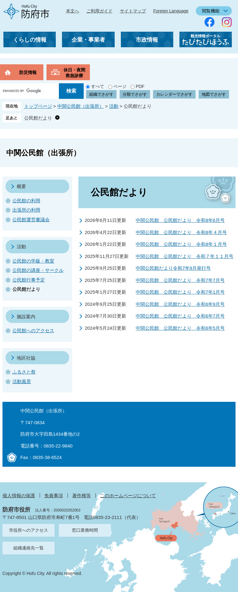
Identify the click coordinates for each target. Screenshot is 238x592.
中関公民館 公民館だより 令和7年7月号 (180, 280)
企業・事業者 (88, 40)
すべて (97, 86)
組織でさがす (101, 94)
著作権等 (81, 495)
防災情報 (28, 72)
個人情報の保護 (18, 495)
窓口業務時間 (85, 530)
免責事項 (53, 495)
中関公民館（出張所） (80, 106)
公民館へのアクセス (33, 330)
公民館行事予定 (28, 279)
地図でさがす (214, 94)
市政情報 (147, 40)
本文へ (72, 10)
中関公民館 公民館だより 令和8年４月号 (181, 232)
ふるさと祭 (24, 371)
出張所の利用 (26, 210)
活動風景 (21, 381)
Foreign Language (170, 10)
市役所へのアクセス (28, 530)
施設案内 (26, 316)
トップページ (38, 106)
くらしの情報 (29, 40)
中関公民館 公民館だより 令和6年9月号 (180, 304)
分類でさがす (135, 94)
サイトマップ (133, 10)
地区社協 (26, 357)
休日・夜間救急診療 (74, 72)
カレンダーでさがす (174, 94)
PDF (140, 86)
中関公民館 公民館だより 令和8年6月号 (180, 220)
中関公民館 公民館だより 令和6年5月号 (180, 328)
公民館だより (38, 118)
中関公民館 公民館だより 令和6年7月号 (180, 316)
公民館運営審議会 (31, 219)
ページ (119, 86)
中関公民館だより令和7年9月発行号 (173, 268)
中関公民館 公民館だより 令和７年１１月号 (184, 256)
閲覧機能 (210, 10)
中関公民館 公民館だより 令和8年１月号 (181, 244)
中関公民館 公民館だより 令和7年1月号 (180, 292)
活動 (113, 106)
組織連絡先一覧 (28, 547)
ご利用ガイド (99, 10)
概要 (21, 186)
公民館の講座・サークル (38, 270)
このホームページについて (128, 495)
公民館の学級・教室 (33, 261)
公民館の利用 (26, 200)
